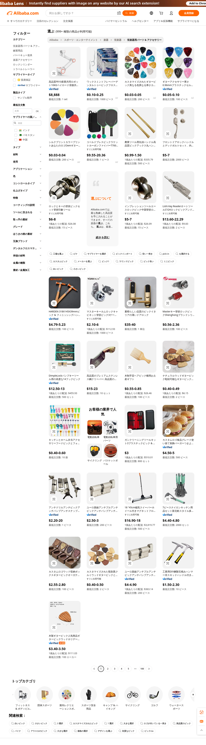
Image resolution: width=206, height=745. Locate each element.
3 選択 (58, 723)
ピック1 (103, 261)
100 (142, 668)
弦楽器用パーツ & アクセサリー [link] (144, 39)
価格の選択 (81, 731)
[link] (201, 712)
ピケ (73, 253)
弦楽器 (117, 39)
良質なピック (126, 731)
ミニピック (167, 261)
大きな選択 (127, 723)
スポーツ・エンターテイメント (81, 39)
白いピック (56, 268)
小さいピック (78, 268)
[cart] (161, 13)
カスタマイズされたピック (84, 723)
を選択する (182, 253)
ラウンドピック (125, 261)
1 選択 (108, 723)
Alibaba (53, 39)
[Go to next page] (149, 669)
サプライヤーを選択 (95, 253)
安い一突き (146, 253)
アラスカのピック (37, 731)
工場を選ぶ (56, 253)
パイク (16, 731)
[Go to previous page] (94, 669)
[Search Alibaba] (81, 13)
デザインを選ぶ (103, 731)
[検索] (129, 13)
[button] (119, 13)
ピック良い (147, 261)
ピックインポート (122, 253)
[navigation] (26, 350)
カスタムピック (58, 261)
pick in (164, 253)
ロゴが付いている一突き (153, 723)
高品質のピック (182, 723)
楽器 (106, 39)
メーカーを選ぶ (83, 261)
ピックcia (147, 731)
